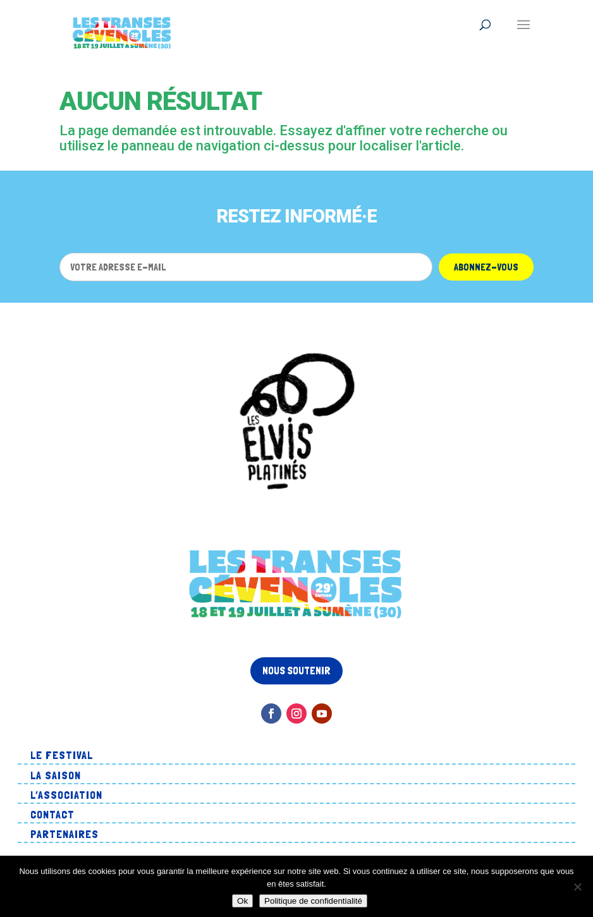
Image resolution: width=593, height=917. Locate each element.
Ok (242, 901)
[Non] (577, 886)
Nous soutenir (296, 670)
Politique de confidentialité (313, 901)
